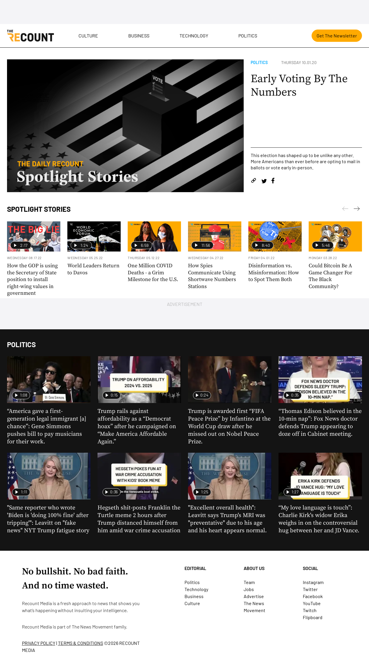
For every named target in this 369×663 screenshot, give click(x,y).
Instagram (313, 582)
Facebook (313, 596)
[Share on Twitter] (264, 181)
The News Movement (92, 626)
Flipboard (312, 617)
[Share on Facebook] (272, 181)
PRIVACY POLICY (38, 643)
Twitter (310, 589)
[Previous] (356, 209)
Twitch (310, 610)
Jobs (249, 589)
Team (249, 582)
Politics (247, 35)
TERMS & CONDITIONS (80, 643)
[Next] (345, 209)
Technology (194, 35)
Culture (88, 35)
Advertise (254, 596)
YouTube (312, 603)
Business (138, 35)
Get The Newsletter (337, 35)
